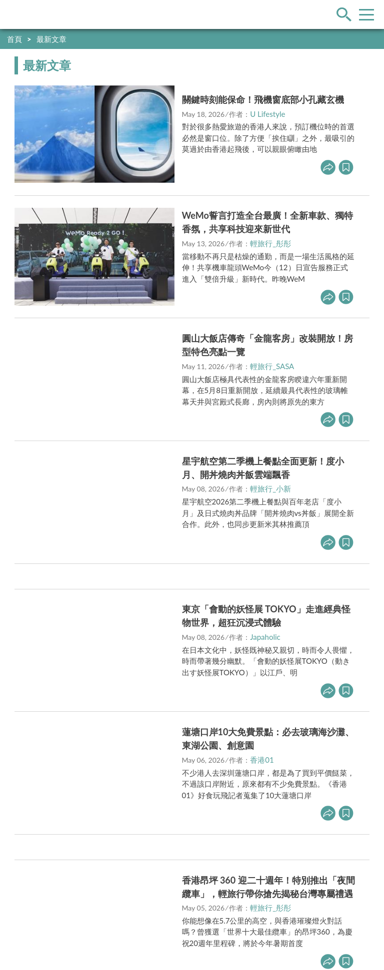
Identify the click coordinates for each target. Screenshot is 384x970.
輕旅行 (36, 14)
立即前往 (147, 207)
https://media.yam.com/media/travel (153, 899)
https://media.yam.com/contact (160, 911)
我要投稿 (28, 878)
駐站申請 (70, 878)
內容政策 (112, 878)
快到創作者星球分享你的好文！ (317, 38)
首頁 (14, 38)
